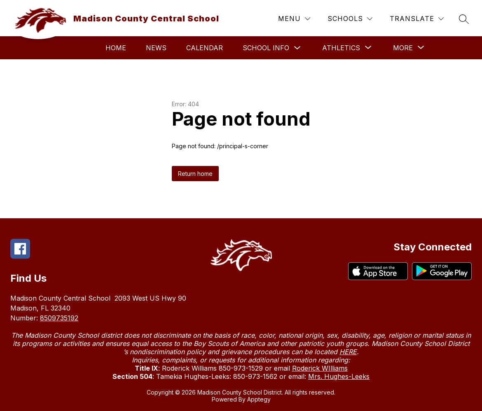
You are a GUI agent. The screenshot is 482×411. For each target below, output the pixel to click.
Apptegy (259, 399)
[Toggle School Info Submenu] (297, 48)
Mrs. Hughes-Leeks (339, 376)
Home (115, 48)
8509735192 (59, 318)
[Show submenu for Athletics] (341, 48)
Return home (195, 173)
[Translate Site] (417, 19)
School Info (266, 48)
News (156, 48)
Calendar (204, 48)
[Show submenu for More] (403, 48)
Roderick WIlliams (320, 368)
